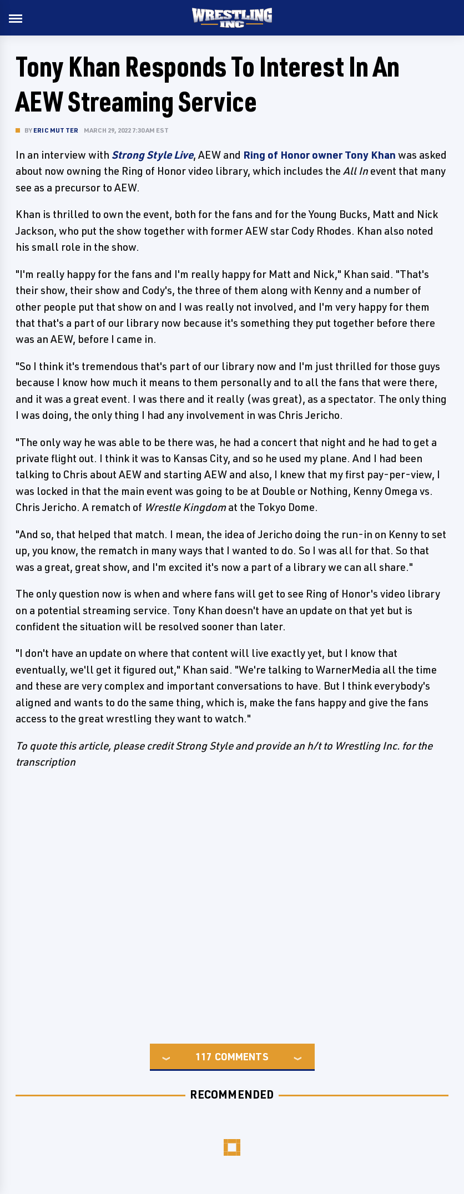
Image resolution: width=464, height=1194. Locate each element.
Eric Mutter (55, 130)
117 (203, 1056)
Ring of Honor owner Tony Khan (319, 154)
